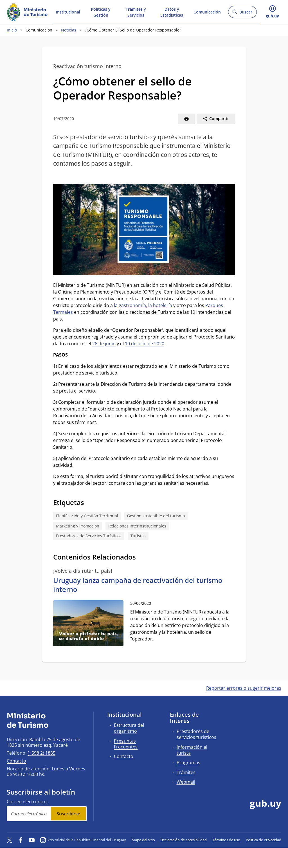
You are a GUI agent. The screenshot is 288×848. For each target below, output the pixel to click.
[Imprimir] (186, 119)
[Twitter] (9, 839)
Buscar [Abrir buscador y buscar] (242, 13)
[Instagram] (43, 839)
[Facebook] (21, 839)
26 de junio (104, 343)
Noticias (68, 30)
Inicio (12, 30)
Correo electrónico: (27, 802)
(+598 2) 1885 (41, 753)
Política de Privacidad (263, 839)
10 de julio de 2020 (144, 343)
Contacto (16, 761)
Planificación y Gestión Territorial (87, 515)
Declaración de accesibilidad (183, 839)
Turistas (138, 535)
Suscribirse (68, 814)
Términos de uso (226, 839)
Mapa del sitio (143, 839)
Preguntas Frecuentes (126, 744)
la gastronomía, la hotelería (143, 305)
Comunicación (207, 11)
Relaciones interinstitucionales (137, 526)
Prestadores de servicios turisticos (196, 734)
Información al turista (192, 750)
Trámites (186, 772)
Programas (188, 762)
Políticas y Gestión (101, 11)
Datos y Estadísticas (171, 11)
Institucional (68, 11)
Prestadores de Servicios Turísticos (89, 535)
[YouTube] (32, 839)
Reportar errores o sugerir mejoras (243, 688)
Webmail (186, 782)
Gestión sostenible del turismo (156, 515)
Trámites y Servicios (136, 11)
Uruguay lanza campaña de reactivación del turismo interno (137, 585)
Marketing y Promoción (77, 526)
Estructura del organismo (129, 728)
